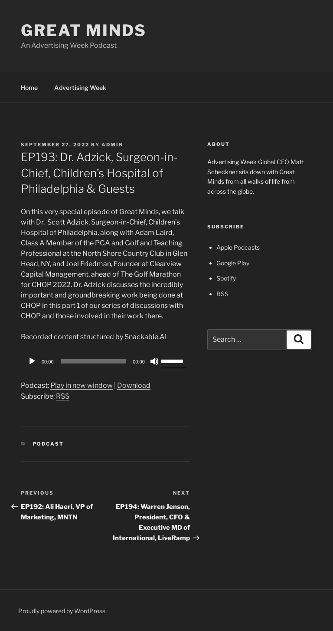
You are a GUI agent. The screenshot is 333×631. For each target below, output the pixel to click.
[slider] (93, 361)
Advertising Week (80, 87)
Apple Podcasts (238, 247)
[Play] (32, 361)
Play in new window (81, 385)
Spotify (226, 278)
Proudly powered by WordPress (61, 610)
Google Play (232, 263)
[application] (105, 361)
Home (29, 87)
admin (112, 145)
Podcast (48, 444)
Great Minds (84, 30)
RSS (62, 396)
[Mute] (154, 361)
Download (133, 385)
